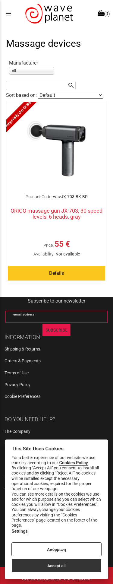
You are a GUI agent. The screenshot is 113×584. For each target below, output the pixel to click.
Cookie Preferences (22, 396)
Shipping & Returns (22, 349)
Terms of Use (17, 372)
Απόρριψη (56, 549)
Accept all (56, 565)
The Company (17, 431)
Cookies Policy (73, 462)
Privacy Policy (17, 384)
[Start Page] (48, 13)
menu (8, 13)
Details (56, 273)
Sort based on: (22, 95)
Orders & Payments (23, 360)
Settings (19, 531)
